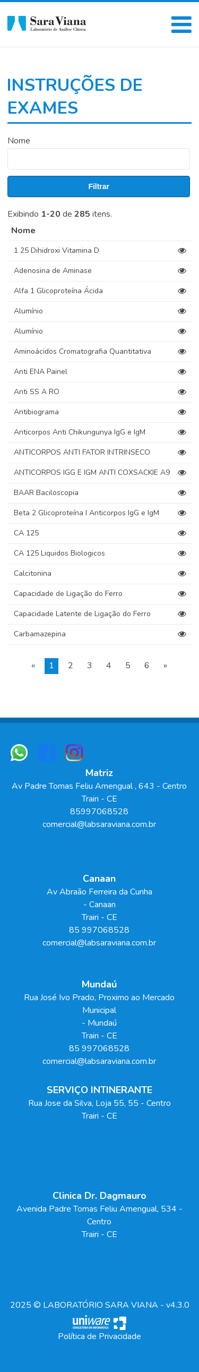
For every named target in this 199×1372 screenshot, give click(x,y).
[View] (182, 251)
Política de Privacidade (99, 1336)
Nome (18, 141)
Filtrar (98, 186)
